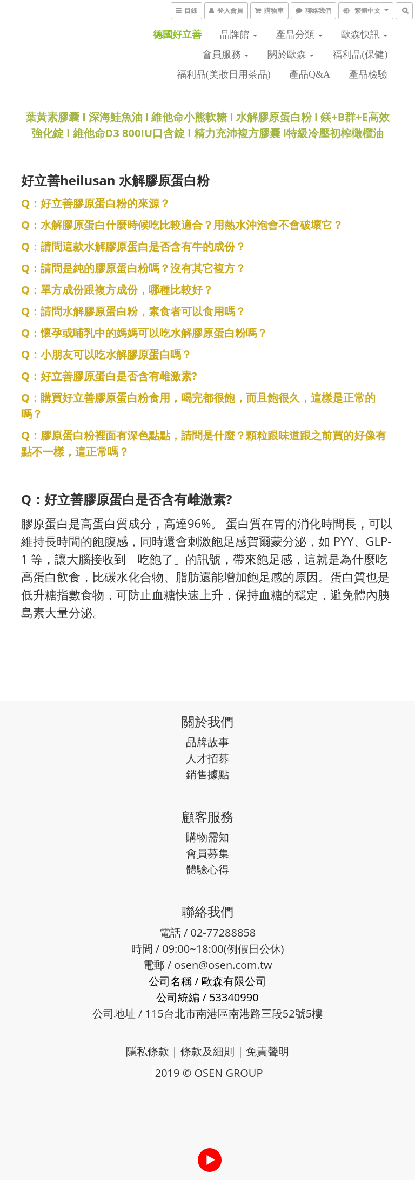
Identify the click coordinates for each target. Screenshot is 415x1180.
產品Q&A (309, 74)
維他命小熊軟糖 (189, 117)
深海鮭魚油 (116, 117)
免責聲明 (267, 1051)
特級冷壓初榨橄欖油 (335, 133)
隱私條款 (147, 1051)
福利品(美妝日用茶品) (224, 74)
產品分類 (299, 34)
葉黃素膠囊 (52, 117)
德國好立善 (177, 34)
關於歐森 (290, 54)
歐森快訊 (364, 34)
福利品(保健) (359, 54)
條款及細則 (207, 1051)
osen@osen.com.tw (223, 965)
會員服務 (225, 54)
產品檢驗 (368, 74)
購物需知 (207, 837)
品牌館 (238, 34)
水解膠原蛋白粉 (275, 117)
